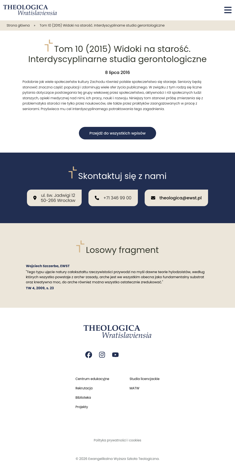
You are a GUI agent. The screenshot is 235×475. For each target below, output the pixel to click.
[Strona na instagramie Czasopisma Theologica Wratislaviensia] (102, 352)
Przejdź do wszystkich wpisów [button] (117, 133)
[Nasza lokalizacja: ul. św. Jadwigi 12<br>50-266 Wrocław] (54, 194)
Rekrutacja (83, 386)
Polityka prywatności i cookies (117, 440)
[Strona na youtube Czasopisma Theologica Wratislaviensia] (116, 352)
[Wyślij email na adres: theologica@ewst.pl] (176, 194)
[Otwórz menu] (228, 10)
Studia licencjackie (145, 376)
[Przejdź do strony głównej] (30, 10)
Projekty (80, 406)
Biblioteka (82, 396)
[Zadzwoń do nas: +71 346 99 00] (113, 194)
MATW (135, 386)
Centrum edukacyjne (91, 376)
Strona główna (19, 25)
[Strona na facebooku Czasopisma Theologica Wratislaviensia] (89, 352)
